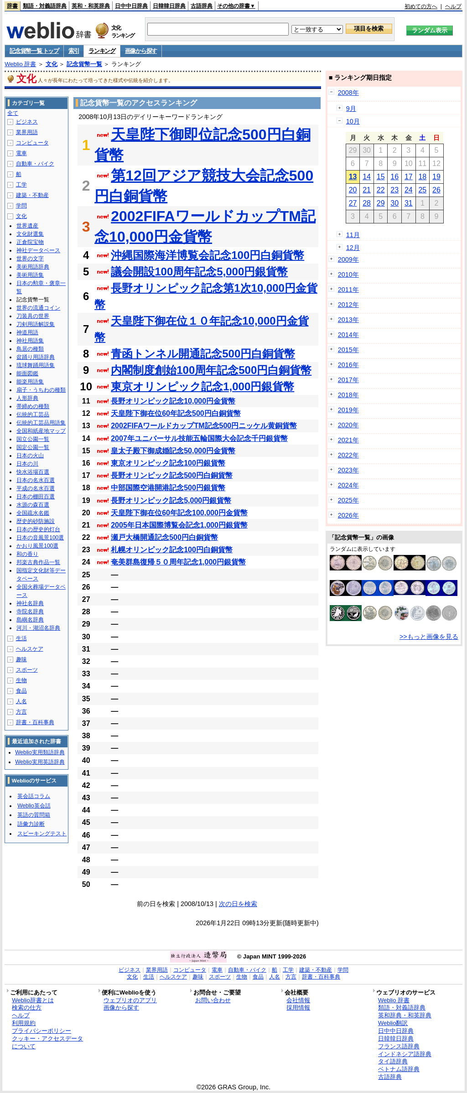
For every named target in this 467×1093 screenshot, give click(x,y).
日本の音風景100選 (40, 537)
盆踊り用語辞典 (35, 357)
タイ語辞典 (393, 1061)
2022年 (348, 455)
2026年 (348, 515)
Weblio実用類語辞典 (39, 752)
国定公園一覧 (32, 447)
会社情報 (298, 1000)
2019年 (348, 410)
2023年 (348, 470)
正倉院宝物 (30, 242)
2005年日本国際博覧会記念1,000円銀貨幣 (179, 525)
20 (353, 190)
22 (381, 190)
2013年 (348, 319)
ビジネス (27, 122)
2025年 (348, 500)
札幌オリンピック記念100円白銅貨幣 (172, 550)
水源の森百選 (32, 505)
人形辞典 (27, 398)
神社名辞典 (30, 603)
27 (353, 203)
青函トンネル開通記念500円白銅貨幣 (203, 353)
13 (353, 177)
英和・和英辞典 (91, 6)
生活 (21, 638)
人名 (21, 701)
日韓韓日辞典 (169, 6)
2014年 (348, 334)
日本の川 (27, 464)
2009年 (348, 259)
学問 (21, 205)
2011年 (348, 289)
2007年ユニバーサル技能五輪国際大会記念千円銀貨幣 (199, 438)
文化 (51, 64)
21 (367, 190)
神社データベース (38, 250)
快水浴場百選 (32, 472)
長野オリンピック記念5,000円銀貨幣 (171, 500)
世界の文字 (30, 258)
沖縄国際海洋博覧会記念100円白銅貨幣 (207, 255)
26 (436, 190)
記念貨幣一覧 (84, 64)
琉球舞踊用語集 (35, 365)
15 (381, 177)
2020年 (348, 425)
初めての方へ (421, 6)
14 (367, 177)
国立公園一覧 (32, 439)
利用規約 (24, 1023)
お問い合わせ (213, 1000)
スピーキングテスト (42, 833)
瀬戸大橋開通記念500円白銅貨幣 (164, 537)
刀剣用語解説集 (35, 324)
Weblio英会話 (33, 806)
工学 (21, 184)
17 (409, 177)
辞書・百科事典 (35, 722)
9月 (351, 108)
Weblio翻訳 (393, 1023)
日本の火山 (30, 455)
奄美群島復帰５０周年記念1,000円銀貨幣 (178, 562)
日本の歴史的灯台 (38, 529)
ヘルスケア (29, 649)
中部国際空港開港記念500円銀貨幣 (168, 488)
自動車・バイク (35, 164)
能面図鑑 (27, 373)
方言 (21, 712)
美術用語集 (30, 275)
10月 (353, 121)
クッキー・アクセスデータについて (47, 1042)
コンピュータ (32, 143)
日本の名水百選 (35, 480)
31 (409, 203)
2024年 (348, 485)
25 (422, 190)
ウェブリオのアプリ (130, 1000)
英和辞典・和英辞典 (404, 1015)
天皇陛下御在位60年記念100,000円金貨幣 (179, 513)
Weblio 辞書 (20, 64)
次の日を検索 (238, 903)
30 (394, 203)
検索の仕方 (27, 1007)
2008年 (348, 92)
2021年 (348, 440)
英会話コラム (33, 796)
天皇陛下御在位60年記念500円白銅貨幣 (176, 413)
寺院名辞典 (30, 611)
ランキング (101, 50)
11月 (353, 234)
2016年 (348, 364)
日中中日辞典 (131, 6)
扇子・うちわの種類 (41, 390)
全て (12, 113)
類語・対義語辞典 (45, 6)
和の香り (27, 554)
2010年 (348, 274)
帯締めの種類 (32, 406)
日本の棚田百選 (35, 496)
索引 (73, 50)
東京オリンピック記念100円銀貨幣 (168, 463)
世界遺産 (27, 226)
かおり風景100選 (37, 546)
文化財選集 (30, 234)
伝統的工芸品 (32, 414)
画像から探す (141, 50)
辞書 (12, 6)
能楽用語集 (30, 381)
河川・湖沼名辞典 (38, 628)
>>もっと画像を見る (429, 636)
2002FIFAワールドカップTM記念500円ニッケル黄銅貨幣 (204, 426)
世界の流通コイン (38, 308)
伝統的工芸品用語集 (41, 423)
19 (436, 177)
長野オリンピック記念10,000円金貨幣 (173, 401)
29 (381, 203)
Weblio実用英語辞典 (39, 762)
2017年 (348, 379)
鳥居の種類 (30, 349)
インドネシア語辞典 (404, 1054)
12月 (353, 247)
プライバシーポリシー (41, 1030)
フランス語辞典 (399, 1046)
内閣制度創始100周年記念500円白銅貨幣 (211, 370)
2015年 (348, 349)
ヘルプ (453, 6)
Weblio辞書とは (32, 1000)
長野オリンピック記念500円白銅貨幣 (172, 475)
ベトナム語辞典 (399, 1069)
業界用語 (27, 132)
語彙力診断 (31, 824)
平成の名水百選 (35, 488)
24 (409, 190)
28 (367, 203)
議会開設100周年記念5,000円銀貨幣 (199, 271)
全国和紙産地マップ (41, 431)
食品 (21, 691)
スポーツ (27, 670)
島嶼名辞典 (30, 619)
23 (394, 190)
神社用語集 (30, 340)
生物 (21, 680)
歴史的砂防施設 (35, 521)
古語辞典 (202, 6)
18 (422, 177)
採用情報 (298, 1007)
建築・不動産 (32, 195)
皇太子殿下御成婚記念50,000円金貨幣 (173, 451)
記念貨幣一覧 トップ (34, 50)
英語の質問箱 (33, 815)
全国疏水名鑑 (32, 513)
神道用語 (27, 332)
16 (394, 177)
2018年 (348, 395)
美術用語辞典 (32, 267)
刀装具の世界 (32, 316)
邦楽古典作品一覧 (38, 562)
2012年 (348, 304)
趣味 (21, 659)
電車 (21, 153)
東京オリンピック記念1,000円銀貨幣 (202, 386)
